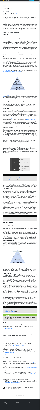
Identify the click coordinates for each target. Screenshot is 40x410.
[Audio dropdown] (11, 13)
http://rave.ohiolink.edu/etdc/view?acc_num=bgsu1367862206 (12, 382)
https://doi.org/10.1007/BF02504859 (22, 330)
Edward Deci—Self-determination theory (10, 311)
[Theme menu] (35, 0)
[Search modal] (31, 0)
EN (14, 13)
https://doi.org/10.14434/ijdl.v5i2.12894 (9, 352)
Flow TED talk (6, 310)
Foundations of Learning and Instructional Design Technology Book (13, 177)
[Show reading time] (16, 13)
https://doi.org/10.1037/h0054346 (29, 358)
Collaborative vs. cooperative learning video (10, 218)
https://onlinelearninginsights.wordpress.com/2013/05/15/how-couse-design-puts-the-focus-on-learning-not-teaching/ (19, 362)
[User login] (36, 0)
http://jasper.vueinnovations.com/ (30, 119)
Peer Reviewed (17, 403)
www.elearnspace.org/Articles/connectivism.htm (31, 367)
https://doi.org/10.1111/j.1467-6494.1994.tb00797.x (18, 345)
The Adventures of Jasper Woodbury (15, 118)
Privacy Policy (5, 403)
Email (29, 402)
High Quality (17, 402)
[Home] (3, 0)
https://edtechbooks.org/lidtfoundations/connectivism (9, 142)
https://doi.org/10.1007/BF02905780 (10, 354)
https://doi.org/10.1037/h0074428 (30, 373)
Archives (5, 402)
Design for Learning (7, 0)
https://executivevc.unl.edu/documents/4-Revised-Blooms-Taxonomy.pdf (12, 71)
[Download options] (9, 13)
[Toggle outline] (3, 13)
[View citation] (5, 13)
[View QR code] (7, 13)
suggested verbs (7, 95)
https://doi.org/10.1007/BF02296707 (26, 337)
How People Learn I (7, 179)
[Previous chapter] (20, 409)
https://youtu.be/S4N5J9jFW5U (8, 328)
